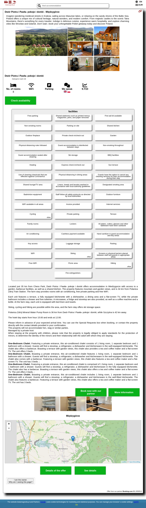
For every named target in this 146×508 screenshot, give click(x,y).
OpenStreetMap (134, 462)
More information (124, 392)
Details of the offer (56, 470)
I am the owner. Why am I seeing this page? (20, 481)
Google (43, 502)
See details (90, 470)
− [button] (9, 428)
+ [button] (9, 424)
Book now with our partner (91, 392)
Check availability (20, 100)
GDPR (136, 502)
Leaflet (124, 462)
